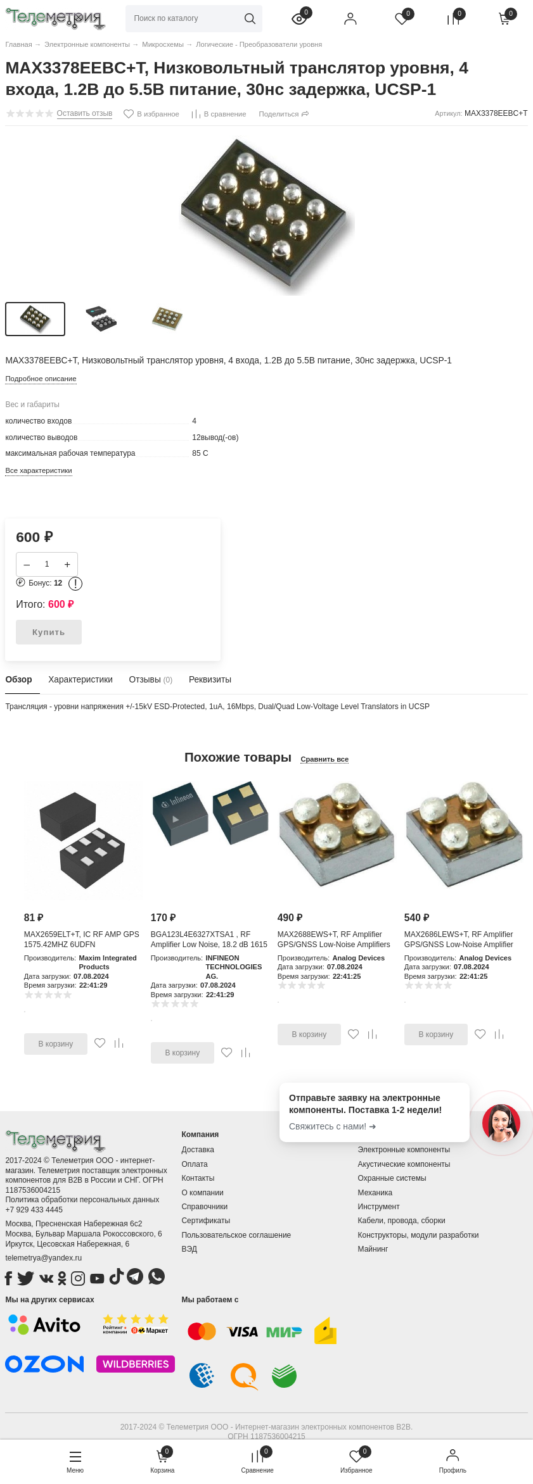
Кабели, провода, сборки (402, 1220)
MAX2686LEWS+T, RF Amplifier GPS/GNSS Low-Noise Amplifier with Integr (458, 944)
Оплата (194, 1164)
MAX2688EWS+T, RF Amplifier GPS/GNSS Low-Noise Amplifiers (334, 939)
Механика (375, 1192)
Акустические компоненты (404, 1164)
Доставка (197, 1149)
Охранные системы (392, 1178)
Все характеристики (38, 470)
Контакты (197, 1178)
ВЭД (188, 1249)
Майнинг (373, 1249)
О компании (202, 1192)
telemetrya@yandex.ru (43, 1258)
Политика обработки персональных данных (82, 1199)
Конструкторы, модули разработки (418, 1235)
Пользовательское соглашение (236, 1235)
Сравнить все (324, 759)
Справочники (204, 1206)
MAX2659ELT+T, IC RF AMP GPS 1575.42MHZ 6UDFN (81, 939)
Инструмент (379, 1206)
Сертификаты (205, 1220)
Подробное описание (40, 378)
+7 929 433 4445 (33, 1209)
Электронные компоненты (404, 1149)
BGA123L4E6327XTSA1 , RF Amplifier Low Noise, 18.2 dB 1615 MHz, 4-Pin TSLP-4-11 (209, 944)
